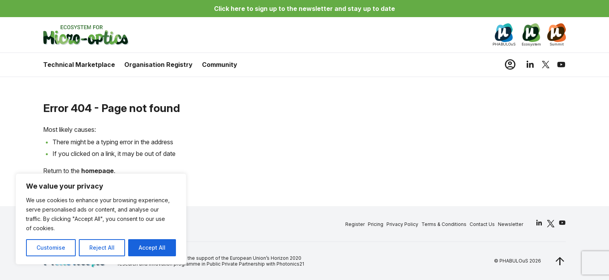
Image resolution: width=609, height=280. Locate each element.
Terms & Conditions (443, 224)
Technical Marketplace (79, 64)
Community (220, 64)
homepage (98, 171)
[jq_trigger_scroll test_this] (559, 261)
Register (354, 224)
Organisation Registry (159, 64)
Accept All (152, 247)
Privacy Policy (402, 224)
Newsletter (510, 224)
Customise (51, 247)
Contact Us (481, 224)
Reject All (102, 247)
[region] (101, 218)
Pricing (375, 224)
